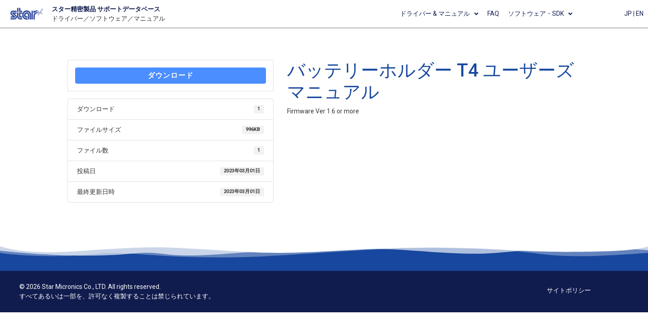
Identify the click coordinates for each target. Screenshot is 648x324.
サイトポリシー (569, 290)
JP (628, 13)
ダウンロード (171, 75)
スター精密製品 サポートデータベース (106, 9)
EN (640, 13)
